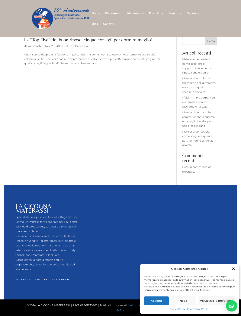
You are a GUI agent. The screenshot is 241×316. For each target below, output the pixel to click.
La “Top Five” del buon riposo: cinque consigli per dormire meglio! (88, 39)
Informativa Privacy (198, 309)
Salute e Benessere (76, 46)
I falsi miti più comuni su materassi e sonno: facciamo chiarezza (198, 102)
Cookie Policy (177, 309)
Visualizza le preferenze (216, 300)
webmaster (35, 46)
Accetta (156, 300)
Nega (183, 300)
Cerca (211, 41)
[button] (233, 269)
